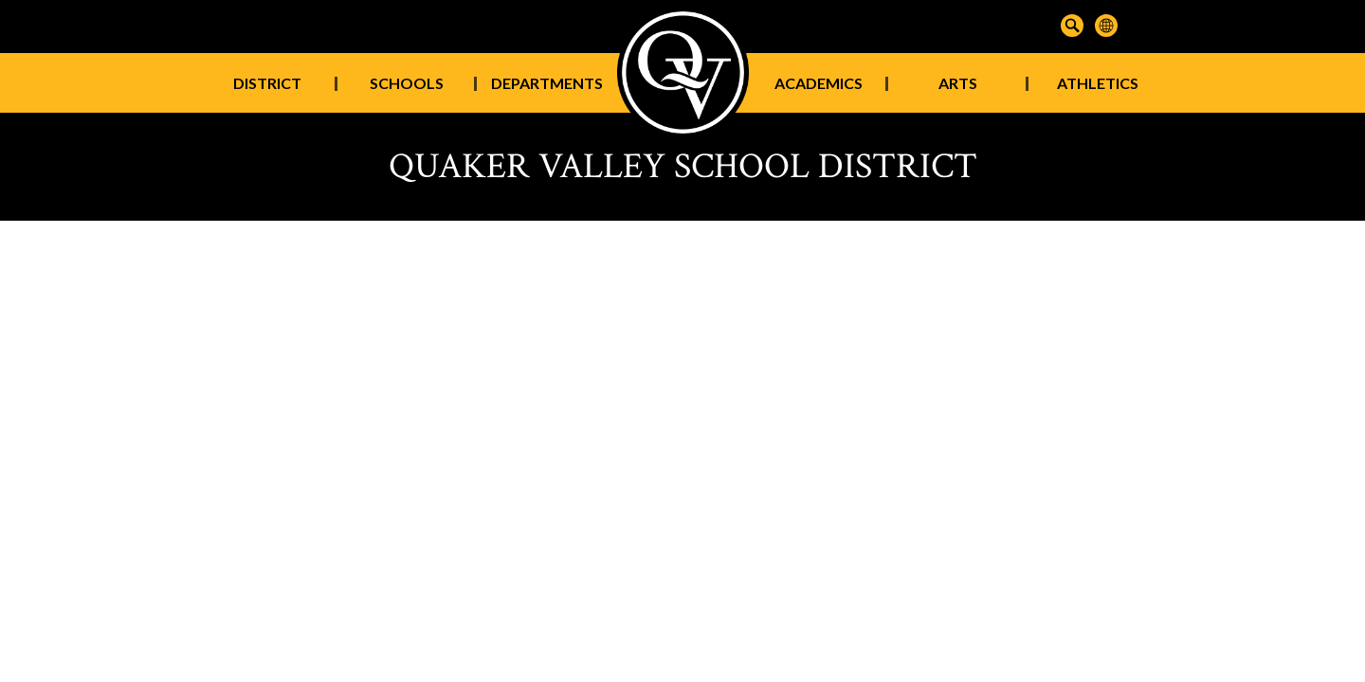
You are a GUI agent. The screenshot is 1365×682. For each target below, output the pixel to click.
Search (1072, 25)
